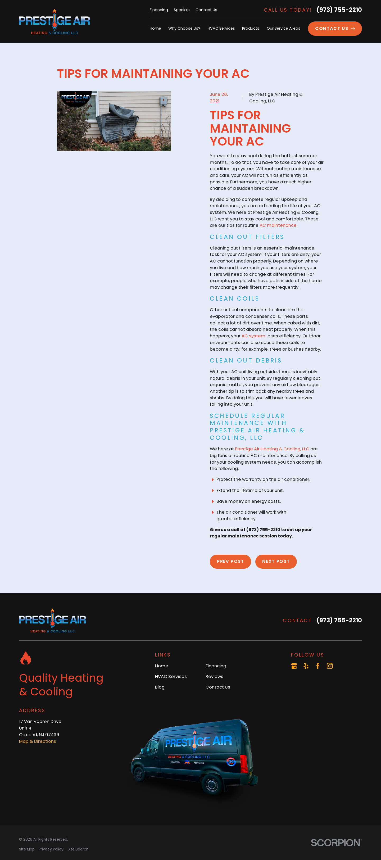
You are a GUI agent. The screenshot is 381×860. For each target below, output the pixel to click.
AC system (253, 336)
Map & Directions (37, 741)
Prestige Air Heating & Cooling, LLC (272, 449)
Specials (182, 9)
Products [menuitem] (250, 28)
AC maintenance (278, 225)
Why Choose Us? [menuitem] (184, 28)
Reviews (214, 676)
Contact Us (206, 9)
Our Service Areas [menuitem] (283, 28)
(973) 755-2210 (339, 10)
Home (161, 666)
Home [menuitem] (155, 28)
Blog (160, 687)
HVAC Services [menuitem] (221, 28)
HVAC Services (171, 676)
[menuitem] (27, 849)
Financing (159, 9)
